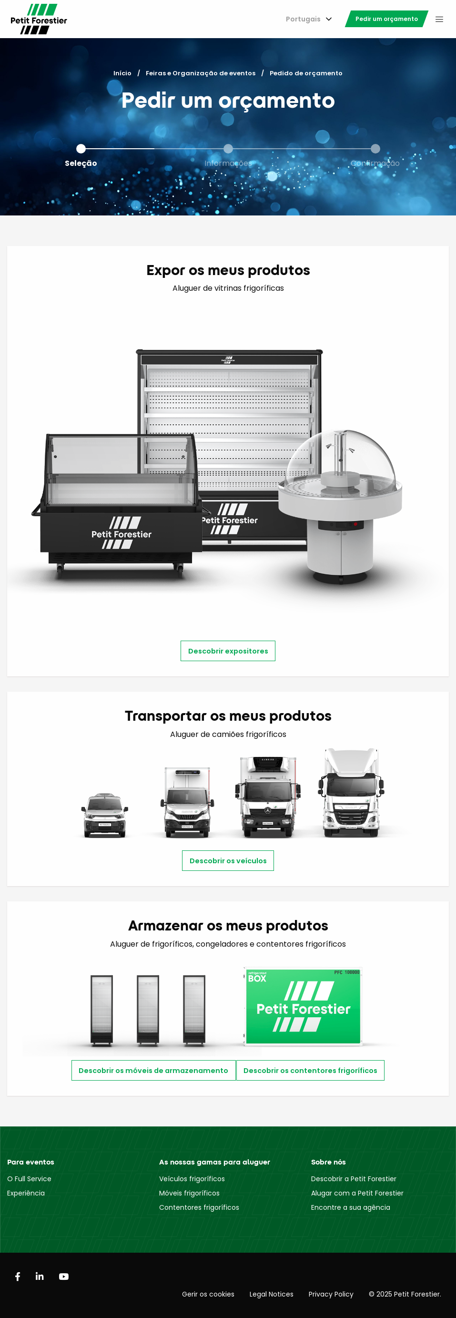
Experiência (26, 1193)
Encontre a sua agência (350, 1207)
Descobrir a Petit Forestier (353, 1179)
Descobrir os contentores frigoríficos (310, 1070)
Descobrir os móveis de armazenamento (153, 1070)
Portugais (303, 19)
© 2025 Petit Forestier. (405, 1294)
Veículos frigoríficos (192, 1179)
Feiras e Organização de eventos (200, 73)
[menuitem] (307, 19)
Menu (439, 19)
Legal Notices (272, 1294)
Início (122, 73)
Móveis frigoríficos (189, 1193)
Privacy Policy (331, 1294)
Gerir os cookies (208, 1294)
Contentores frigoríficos (199, 1207)
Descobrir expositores (228, 651)
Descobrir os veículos (228, 861)
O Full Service (29, 1179)
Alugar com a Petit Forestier (357, 1193)
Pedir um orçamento (386, 19)
